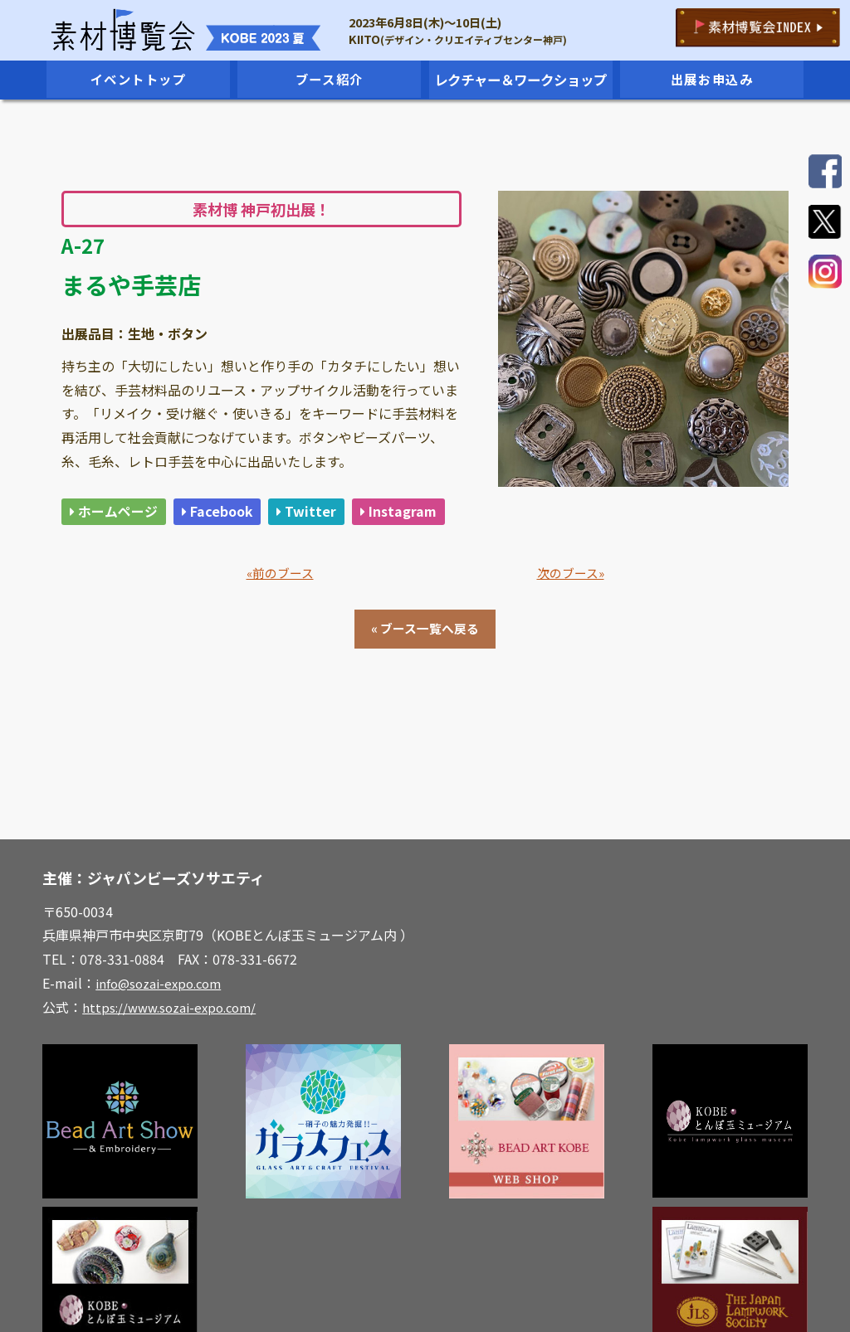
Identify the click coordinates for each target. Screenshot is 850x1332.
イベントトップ (138, 80)
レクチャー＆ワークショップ (520, 80)
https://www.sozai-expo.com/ (174, 1047)
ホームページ (119, 513)
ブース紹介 (329, 80)
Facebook (230, 513)
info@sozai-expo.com (162, 1023)
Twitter (323, 513)
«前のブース (280, 610)
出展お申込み (712, 80)
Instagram (110, 546)
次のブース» (571, 610)
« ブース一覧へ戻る (425, 668)
